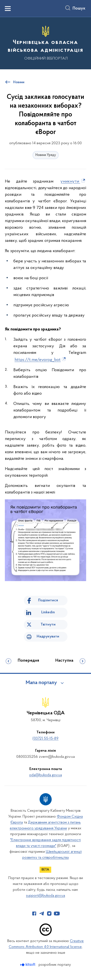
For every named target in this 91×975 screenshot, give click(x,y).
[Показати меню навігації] (8, 8)
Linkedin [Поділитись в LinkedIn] (48, 612)
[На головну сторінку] (45, 42)
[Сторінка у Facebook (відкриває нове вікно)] (34, 913)
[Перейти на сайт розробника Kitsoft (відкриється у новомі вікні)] (28, 964)
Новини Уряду (45, 155)
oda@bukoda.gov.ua (45, 775)
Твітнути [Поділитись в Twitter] (48, 624)
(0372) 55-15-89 (45, 738)
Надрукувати (48, 636)
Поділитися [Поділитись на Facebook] (48, 600)
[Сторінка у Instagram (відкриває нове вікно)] (49, 913)
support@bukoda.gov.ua (45, 896)
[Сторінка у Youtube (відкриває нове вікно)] (57, 913)
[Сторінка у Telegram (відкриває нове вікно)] (42, 913)
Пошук (79, 8)
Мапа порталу (41, 683)
